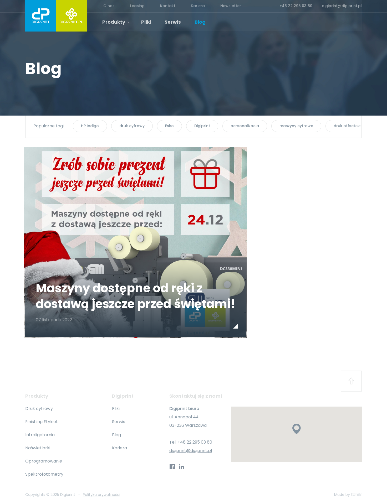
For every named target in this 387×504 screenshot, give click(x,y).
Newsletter (215, 6)
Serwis (169, 22)
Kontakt (159, 6)
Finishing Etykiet (41, 422)
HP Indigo (90, 125)
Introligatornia (40, 435)
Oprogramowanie (43, 461)
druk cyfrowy (132, 125)
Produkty (116, 22)
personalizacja (245, 125)
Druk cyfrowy (39, 409)
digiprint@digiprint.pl (342, 6)
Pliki (144, 22)
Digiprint (202, 125)
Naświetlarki (37, 448)
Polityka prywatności (101, 494)
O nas (107, 6)
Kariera (186, 6)
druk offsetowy (348, 125)
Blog (194, 22)
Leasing (132, 6)
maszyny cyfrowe (296, 125)
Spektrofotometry (44, 474)
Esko (169, 125)
